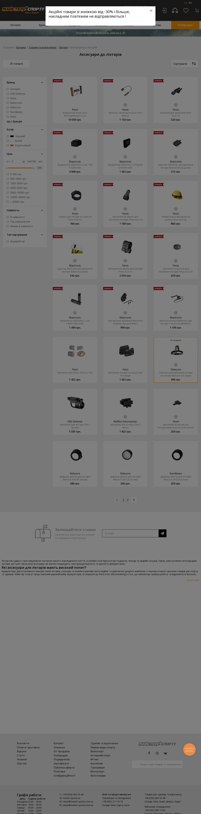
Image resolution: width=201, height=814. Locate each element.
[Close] (151, 10)
